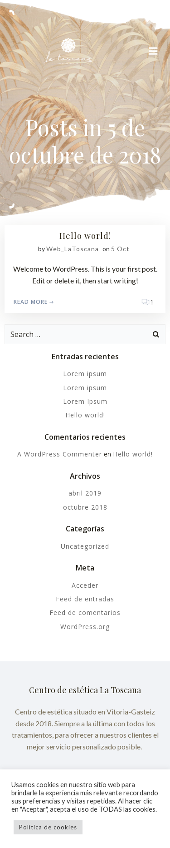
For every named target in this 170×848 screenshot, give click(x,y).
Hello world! (85, 415)
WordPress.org (85, 626)
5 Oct (120, 249)
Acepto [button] (106, 827)
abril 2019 (85, 493)
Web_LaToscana (72, 249)
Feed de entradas (85, 599)
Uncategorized (85, 546)
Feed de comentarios (85, 612)
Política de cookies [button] (48, 827)
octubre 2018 (85, 507)
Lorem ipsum (85, 373)
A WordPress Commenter (59, 454)
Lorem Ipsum (85, 401)
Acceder (85, 585)
